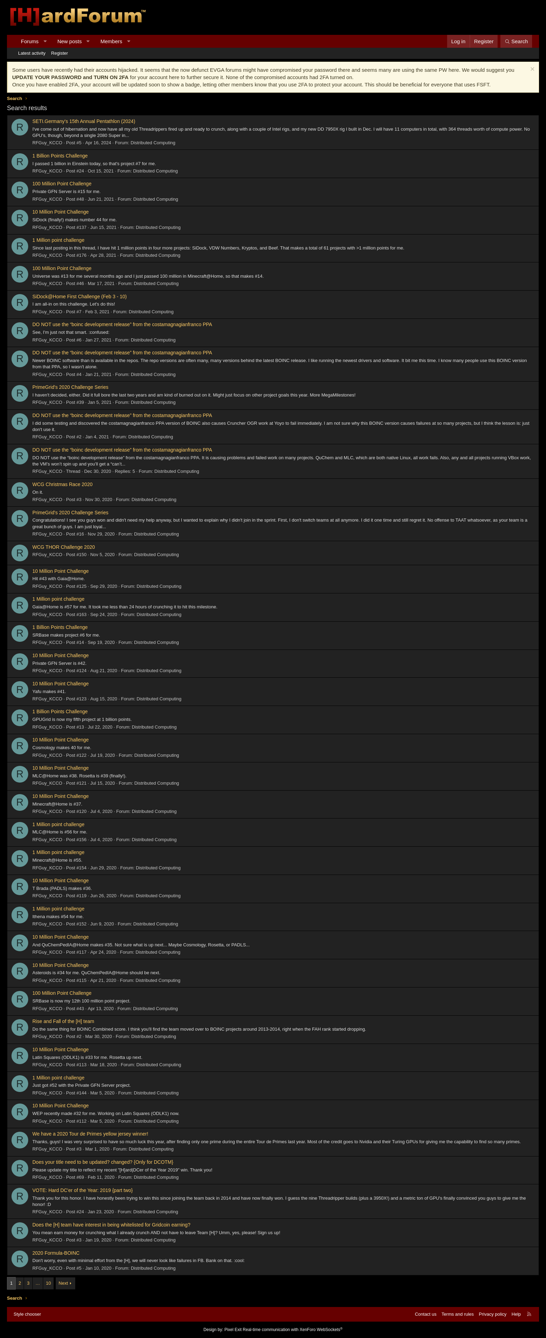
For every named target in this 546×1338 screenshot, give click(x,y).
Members (112, 41)
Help (516, 1314)
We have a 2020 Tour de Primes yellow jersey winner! (90, 1134)
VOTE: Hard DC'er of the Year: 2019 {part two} (82, 1190)
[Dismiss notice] (532, 70)
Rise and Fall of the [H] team (63, 1021)
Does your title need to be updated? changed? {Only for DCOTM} (102, 1162)
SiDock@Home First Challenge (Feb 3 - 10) (79, 296)
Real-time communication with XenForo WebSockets (293, 1329)
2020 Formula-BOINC (55, 1253)
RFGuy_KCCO (47, 142)
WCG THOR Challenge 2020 (63, 547)
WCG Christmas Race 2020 (62, 484)
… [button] (38, 1283)
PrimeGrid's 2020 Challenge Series (70, 387)
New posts (69, 41)
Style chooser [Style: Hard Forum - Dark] (27, 1314)
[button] (44, 41)
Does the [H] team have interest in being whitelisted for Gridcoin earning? (111, 1225)
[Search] (516, 41)
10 (48, 1283)
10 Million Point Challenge (60, 212)
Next (63, 1283)
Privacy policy (492, 1314)
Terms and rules (458, 1314)
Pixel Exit (232, 1329)
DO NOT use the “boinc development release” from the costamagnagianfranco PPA (122, 324)
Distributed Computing (153, 142)
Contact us (425, 1314)
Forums (30, 41)
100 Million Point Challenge (62, 183)
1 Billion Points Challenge (60, 156)
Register (59, 53)
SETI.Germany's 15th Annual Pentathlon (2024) (83, 121)
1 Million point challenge (58, 240)
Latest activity (32, 53)
